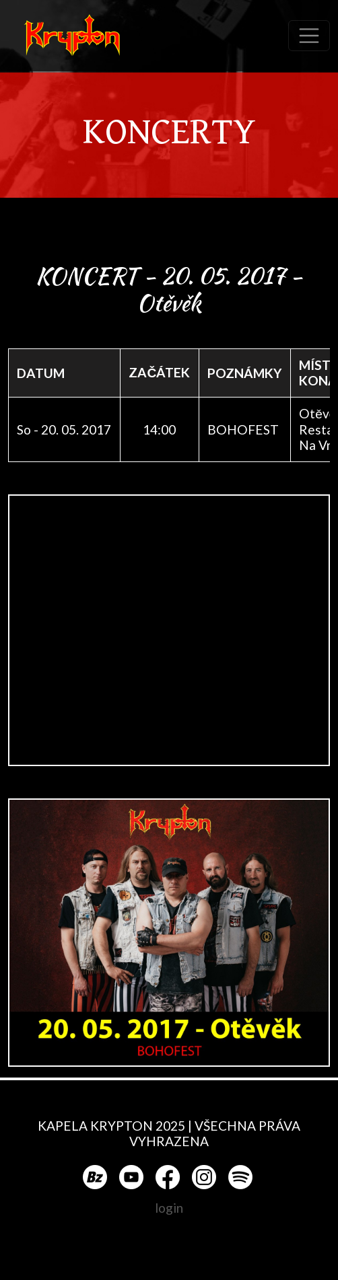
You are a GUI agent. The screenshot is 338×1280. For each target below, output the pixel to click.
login (169, 1207)
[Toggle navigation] (309, 35)
